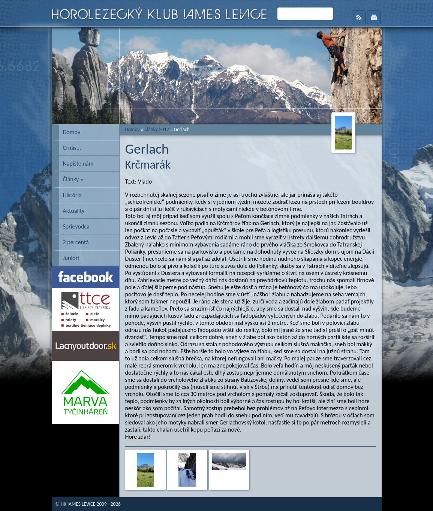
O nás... (72, 147)
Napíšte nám (78, 163)
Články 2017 (156, 129)
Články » (73, 179)
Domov (72, 132)
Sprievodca (76, 226)
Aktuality (74, 210)
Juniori (71, 257)
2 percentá (76, 242)
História (72, 195)
